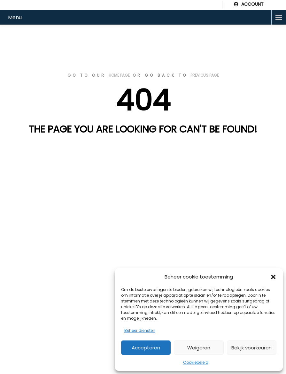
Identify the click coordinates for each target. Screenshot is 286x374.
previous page (204, 75)
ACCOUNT (249, 4)
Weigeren (198, 347)
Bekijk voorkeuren (251, 347)
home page (119, 75)
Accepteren (146, 347)
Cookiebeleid (195, 362)
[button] (273, 277)
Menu (15, 17)
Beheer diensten (139, 330)
